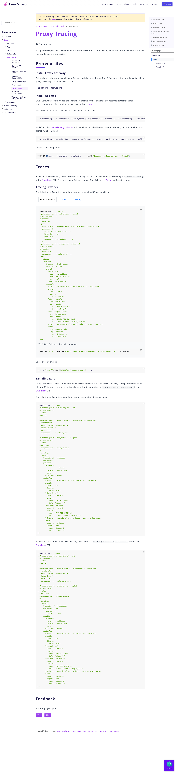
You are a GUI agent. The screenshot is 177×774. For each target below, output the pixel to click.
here (90, 104)
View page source (158, 19)
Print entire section (158, 41)
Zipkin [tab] (64, 199)
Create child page (158, 27)
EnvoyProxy (47, 180)
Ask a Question (157, 45)
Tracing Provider (161, 63)
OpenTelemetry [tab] (47, 199)
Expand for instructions (50, 87)
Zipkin (108, 180)
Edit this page (156, 23)
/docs (54, 19)
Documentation (41, 26)
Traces (154, 59)
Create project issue (159, 37)
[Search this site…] (15, 23)
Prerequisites (157, 55)
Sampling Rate (161, 67)
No (47, 715)
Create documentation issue (160, 32)
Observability (60, 26)
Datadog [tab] (78, 199)
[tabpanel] (90, 281)
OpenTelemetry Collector (61, 127)
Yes (39, 715)
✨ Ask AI (167, 4)
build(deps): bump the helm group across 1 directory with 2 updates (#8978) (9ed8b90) (88, 731)
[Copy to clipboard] (144, 117)
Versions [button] (155, 4)
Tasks (52, 26)
